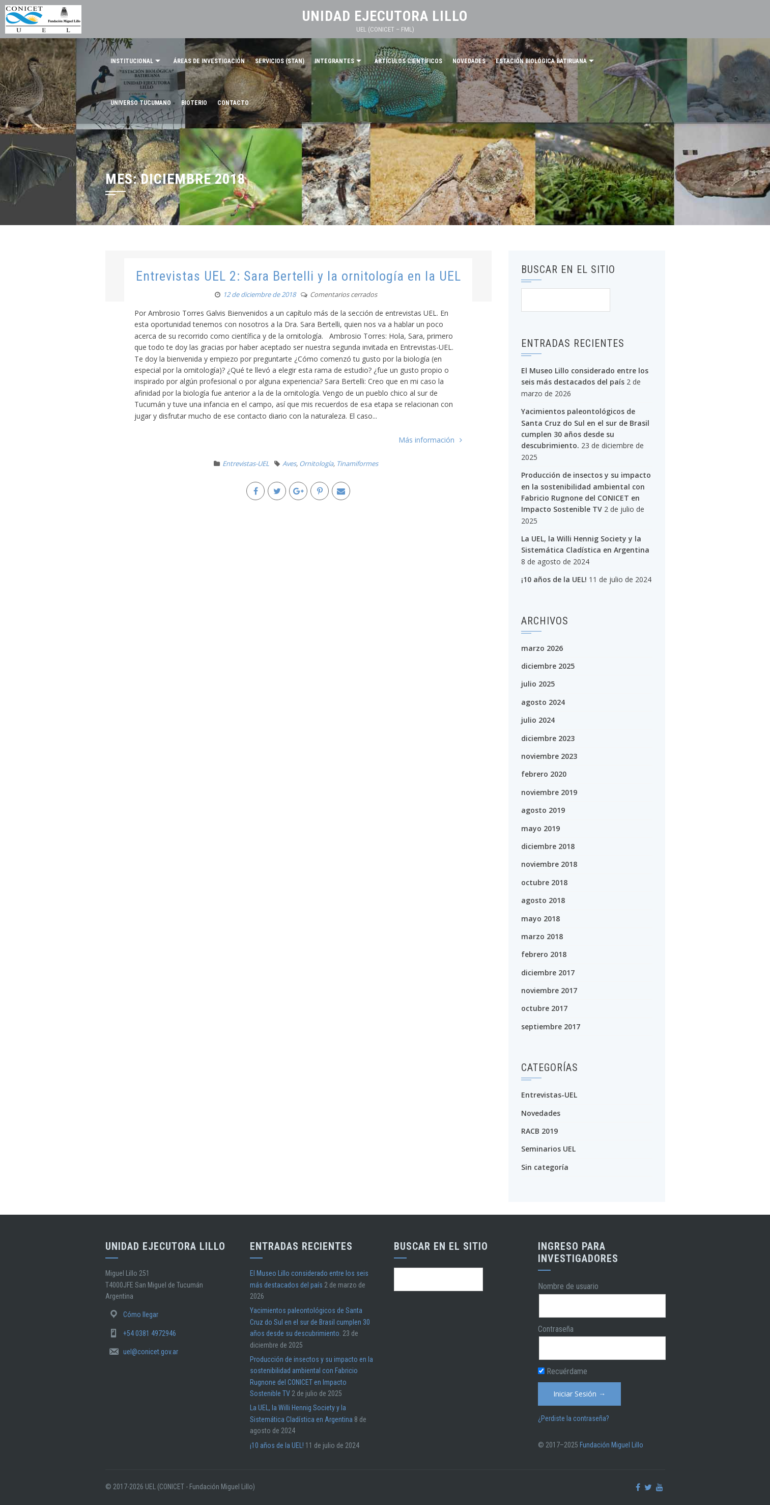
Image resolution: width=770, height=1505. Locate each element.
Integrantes (334, 61)
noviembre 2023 (549, 756)
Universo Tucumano (140, 102)
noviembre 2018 (549, 864)
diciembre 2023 (548, 738)
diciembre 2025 (548, 666)
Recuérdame (562, 1371)
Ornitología (316, 463)
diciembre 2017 (548, 972)
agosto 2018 (543, 900)
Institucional (131, 61)
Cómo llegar (140, 1314)
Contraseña (556, 1329)
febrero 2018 (543, 954)
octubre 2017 (544, 1008)
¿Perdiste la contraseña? (573, 1418)
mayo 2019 (540, 828)
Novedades (469, 61)
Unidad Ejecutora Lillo (385, 16)
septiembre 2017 (550, 1026)
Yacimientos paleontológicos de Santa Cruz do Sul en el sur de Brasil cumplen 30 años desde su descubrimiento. (310, 1321)
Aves (289, 463)
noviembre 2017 (549, 990)
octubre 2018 (544, 882)
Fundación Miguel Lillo (611, 1445)
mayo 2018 (540, 918)
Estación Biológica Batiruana (541, 61)
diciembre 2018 (548, 846)
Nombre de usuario (568, 1286)
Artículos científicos (408, 61)
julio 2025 (538, 684)
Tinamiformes (357, 463)
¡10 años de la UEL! (554, 579)
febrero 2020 (543, 774)
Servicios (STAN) (279, 61)
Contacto (233, 102)
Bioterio (194, 102)
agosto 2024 (543, 702)
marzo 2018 (542, 936)
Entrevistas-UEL (245, 463)
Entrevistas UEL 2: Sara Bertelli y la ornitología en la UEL (298, 276)
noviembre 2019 (549, 792)
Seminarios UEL (548, 1149)
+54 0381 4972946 (149, 1333)
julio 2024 (538, 720)
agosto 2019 (543, 810)
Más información (430, 440)
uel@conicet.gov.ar (150, 1352)
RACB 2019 (539, 1131)
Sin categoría (544, 1167)
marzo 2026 (542, 648)
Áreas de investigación (209, 61)
